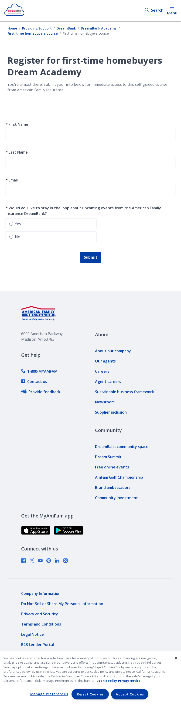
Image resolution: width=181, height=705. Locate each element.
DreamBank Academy (99, 28)
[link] (39, 371)
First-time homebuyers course (32, 33)
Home (12, 28)
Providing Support (37, 28)
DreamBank (66, 28)
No (14, 236)
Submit (90, 257)
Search (153, 10)
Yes (15, 223)
